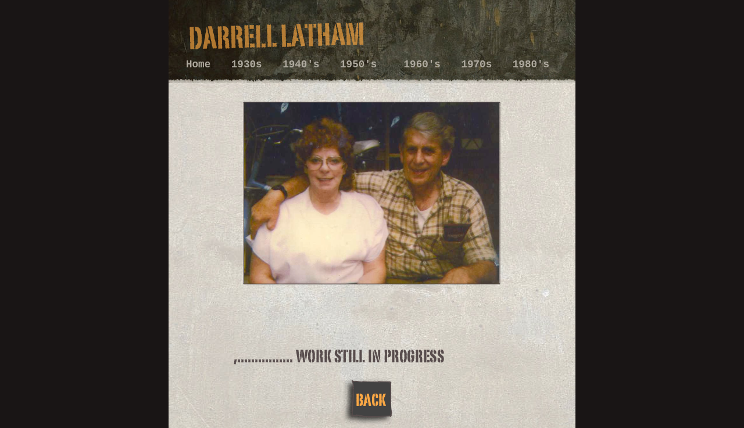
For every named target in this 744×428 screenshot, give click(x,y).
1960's (425, 64)
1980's (531, 64)
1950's (364, 64)
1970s (479, 64)
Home (201, 64)
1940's (304, 64)
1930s (249, 64)
